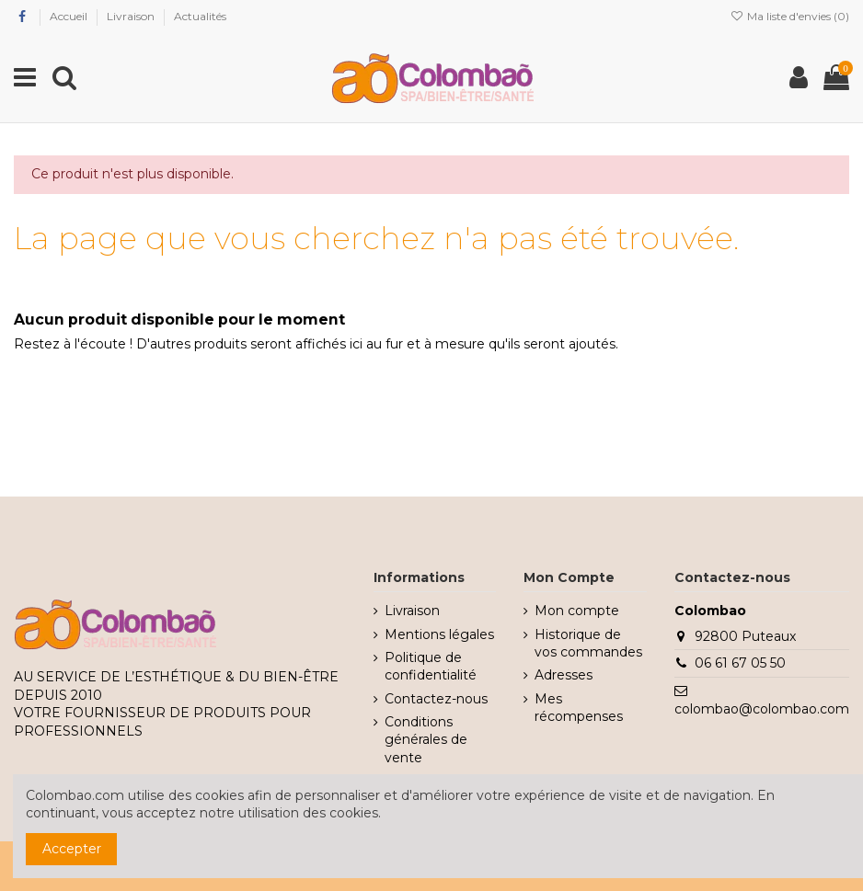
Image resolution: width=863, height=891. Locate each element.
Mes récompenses (579, 708)
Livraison (132, 16)
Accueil (70, 16)
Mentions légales (439, 634)
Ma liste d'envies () (790, 16)
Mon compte (577, 610)
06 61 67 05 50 (740, 663)
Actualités (200, 16)
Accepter (71, 848)
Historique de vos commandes (588, 643)
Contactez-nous (436, 699)
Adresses (564, 675)
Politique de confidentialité (431, 666)
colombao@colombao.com (761, 709)
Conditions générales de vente (426, 740)
